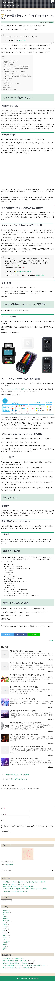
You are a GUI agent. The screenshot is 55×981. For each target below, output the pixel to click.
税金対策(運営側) (9, 64)
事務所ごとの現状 (7, 87)
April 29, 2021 (22, 40)
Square (7, 389)
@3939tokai (9, 864)
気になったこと (7, 80)
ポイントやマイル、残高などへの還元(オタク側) (16, 68)
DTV (4, 916)
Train (4, 931)
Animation (5, 910)
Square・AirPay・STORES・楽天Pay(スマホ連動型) (19, 75)
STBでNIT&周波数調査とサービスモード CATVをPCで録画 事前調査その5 (24, 965)
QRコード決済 (8, 78)
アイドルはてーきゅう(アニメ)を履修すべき (15, 891)
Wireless (5, 933)
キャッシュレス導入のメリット (10, 61)
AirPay (12, 389)
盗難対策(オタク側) (9, 63)
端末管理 (7, 85)
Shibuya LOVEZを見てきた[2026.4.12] (13, 884)
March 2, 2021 (40, 275)
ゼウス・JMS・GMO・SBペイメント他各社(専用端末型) (20, 76)
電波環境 (7, 82)
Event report (6, 920)
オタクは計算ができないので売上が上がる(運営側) (17, 66)
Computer (5, 912)
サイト (3, 820)
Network (5, 924)
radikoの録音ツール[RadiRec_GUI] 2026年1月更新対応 (18, 886)
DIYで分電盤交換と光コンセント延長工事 (15, 775)
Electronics (6, 918)
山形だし (5, 937)
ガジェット (6, 935)
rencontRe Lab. (10, 2)
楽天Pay (23, 389)
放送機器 (5, 942)
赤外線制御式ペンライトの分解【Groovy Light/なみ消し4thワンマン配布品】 (24, 882)
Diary (4, 914)
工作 (4, 939)
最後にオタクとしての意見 (9, 89)
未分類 (4, 946)
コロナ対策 (8, 69)
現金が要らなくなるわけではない (13, 83)
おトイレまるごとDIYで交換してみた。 (15, 779)
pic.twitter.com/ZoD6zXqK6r (24, 271)
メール (3, 814)
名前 (3, 808)
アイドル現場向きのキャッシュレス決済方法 (14, 71)
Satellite (5, 929)
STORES (17, 389)
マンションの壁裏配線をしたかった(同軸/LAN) (16, 967)
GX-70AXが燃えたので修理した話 (12, 958)
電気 (4, 949)
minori (51, 640)
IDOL (51, 22)
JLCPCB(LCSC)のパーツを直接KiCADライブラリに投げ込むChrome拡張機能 (25, 889)
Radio (4, 926)
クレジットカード (9, 73)
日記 (4, 944)
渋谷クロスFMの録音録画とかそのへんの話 (15, 960)
